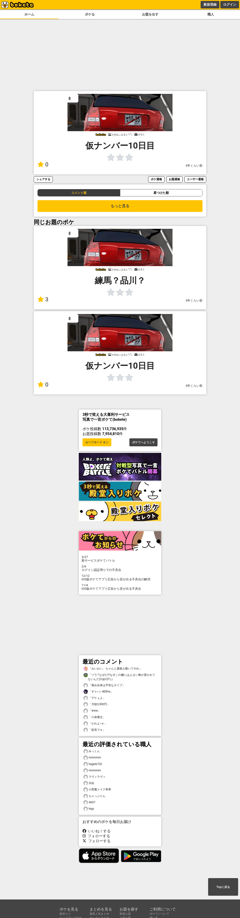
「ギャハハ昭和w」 (98, 691)
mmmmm (92, 757)
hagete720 (92, 764)
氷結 (88, 783)
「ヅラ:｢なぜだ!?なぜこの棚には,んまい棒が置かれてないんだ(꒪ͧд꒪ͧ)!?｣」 (119, 677)
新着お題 (125, 913)
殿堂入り (65, 913)
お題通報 (174, 179)
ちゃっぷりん (94, 796)
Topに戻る (223, 887)
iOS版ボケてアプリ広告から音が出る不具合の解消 (120, 577)
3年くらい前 (194, 165)
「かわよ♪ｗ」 (95, 723)
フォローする (96, 836)
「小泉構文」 (94, 717)
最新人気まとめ (99, 913)
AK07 (89, 802)
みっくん (91, 751)
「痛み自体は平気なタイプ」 (104, 685)
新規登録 (210, 4)
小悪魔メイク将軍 (97, 789)
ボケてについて (159, 913)
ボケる (90, 14)
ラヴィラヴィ (94, 777)
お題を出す (150, 14)
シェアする (43, 179)
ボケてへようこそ (143, 442)
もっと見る (120, 206)
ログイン (229, 4)
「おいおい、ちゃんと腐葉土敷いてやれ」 (112, 668)
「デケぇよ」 (94, 698)
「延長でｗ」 (94, 730)
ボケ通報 (156, 179)
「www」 (92, 710)
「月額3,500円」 (96, 704)
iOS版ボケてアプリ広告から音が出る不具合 (120, 586)
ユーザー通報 (195, 179)
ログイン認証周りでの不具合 (120, 568)
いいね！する (96, 831)
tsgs (88, 809)
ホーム (29, 14)
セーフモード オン (97, 442)
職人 (210, 14)
